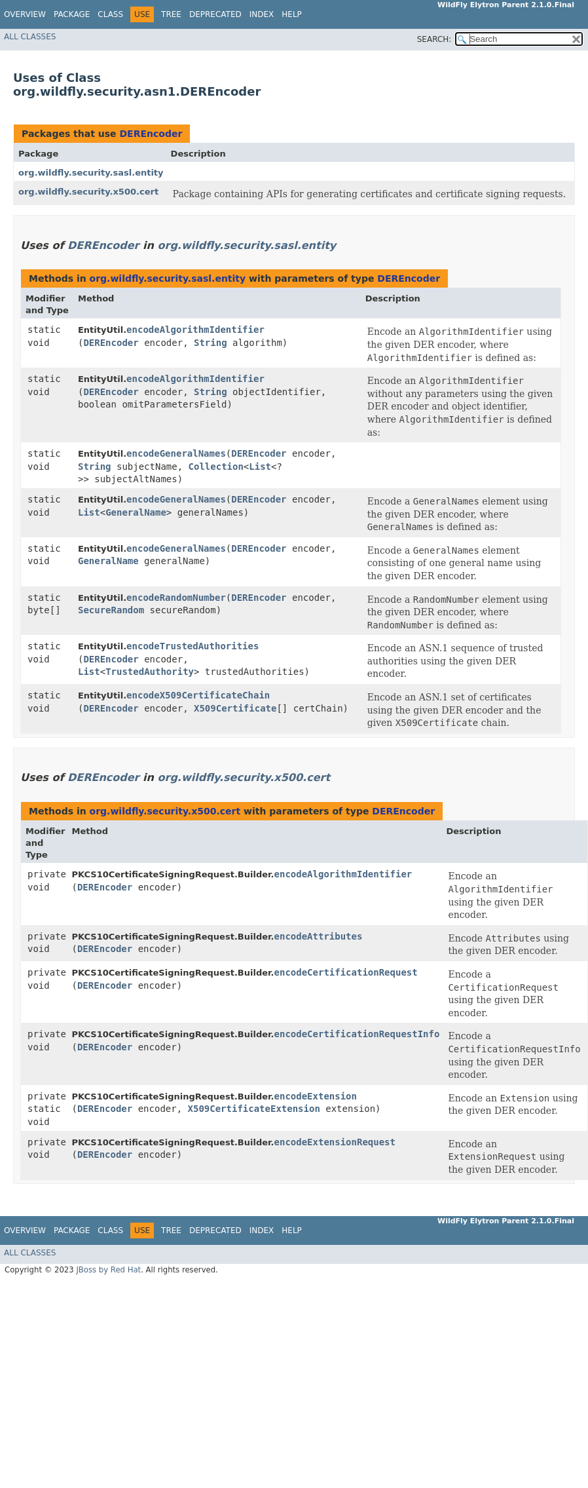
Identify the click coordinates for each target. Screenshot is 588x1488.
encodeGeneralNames (176, 453)
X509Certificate (235, 708)
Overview (25, 14)
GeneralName (135, 512)
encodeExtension (315, 1096)
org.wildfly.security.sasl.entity (91, 173)
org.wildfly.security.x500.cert (88, 192)
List (260, 466)
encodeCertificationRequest (346, 972)
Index (261, 14)
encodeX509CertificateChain (198, 695)
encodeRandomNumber (176, 597)
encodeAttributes (318, 936)
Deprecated (215, 14)
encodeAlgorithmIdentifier (195, 329)
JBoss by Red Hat (108, 1269)
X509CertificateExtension (254, 1108)
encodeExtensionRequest (334, 1142)
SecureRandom (111, 610)
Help (292, 14)
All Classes (30, 36)
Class (110, 14)
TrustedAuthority (149, 671)
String (210, 342)
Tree (171, 14)
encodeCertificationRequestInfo (357, 1034)
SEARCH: (434, 39)
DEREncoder (150, 133)
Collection (216, 466)
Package (72, 14)
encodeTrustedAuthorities (192, 646)
